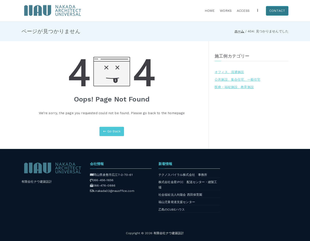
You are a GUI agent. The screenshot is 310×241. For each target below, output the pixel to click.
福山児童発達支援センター (176, 202)
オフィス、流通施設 (229, 72)
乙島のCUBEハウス (171, 209)
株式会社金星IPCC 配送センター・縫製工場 (187, 184)
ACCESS (243, 11)
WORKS (226, 11)
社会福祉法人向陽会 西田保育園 (180, 194)
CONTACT (277, 11)
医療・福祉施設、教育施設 (234, 87)
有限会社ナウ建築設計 (168, 233)
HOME (210, 11)
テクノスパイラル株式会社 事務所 (182, 174)
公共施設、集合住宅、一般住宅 (237, 80)
